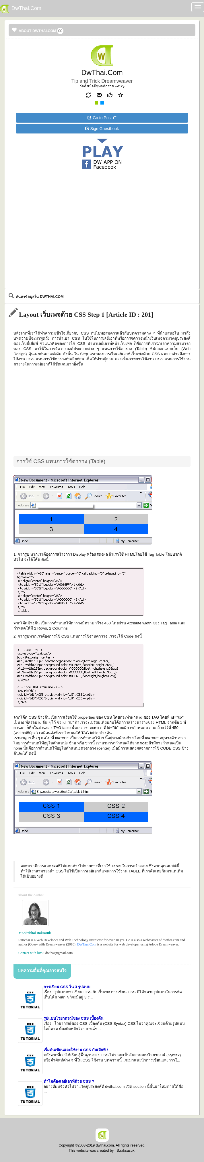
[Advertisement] (102, 194)
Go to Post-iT (102, 117)
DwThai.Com (86, 944)
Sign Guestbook (102, 128)
